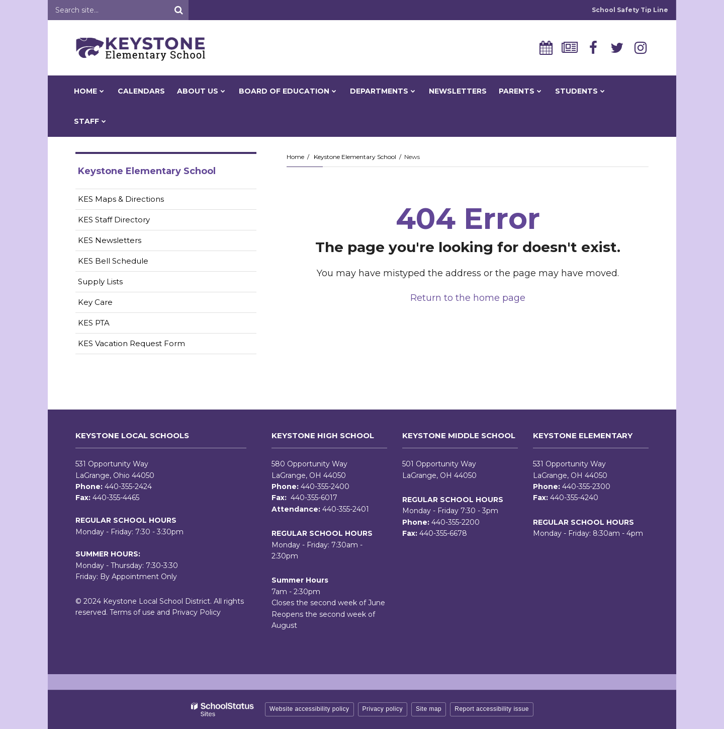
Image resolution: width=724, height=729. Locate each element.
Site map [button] (428, 708)
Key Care (95, 302)
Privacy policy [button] (383, 708)
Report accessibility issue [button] (492, 708)
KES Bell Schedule (113, 261)
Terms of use (132, 612)
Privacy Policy (196, 612)
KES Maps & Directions (121, 199)
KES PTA (94, 323)
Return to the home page (467, 297)
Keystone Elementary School (355, 156)
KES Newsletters (125, 242)
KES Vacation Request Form (131, 343)
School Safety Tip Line (630, 10)
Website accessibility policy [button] (309, 708)
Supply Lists (100, 281)
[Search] (178, 10)
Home (295, 156)
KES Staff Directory (114, 219)
